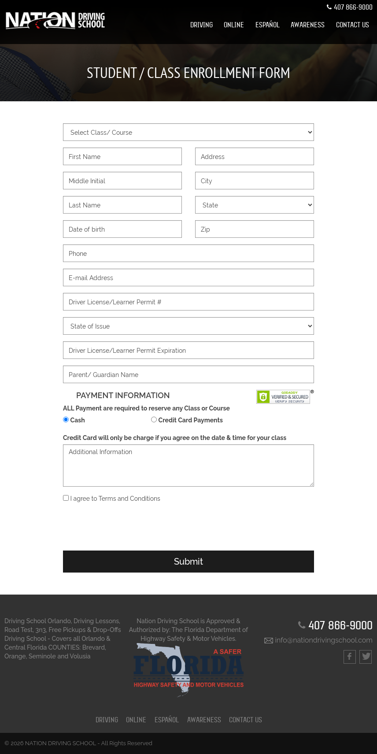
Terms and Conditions (129, 498)
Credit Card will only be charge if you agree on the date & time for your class (174, 437)
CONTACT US (352, 25)
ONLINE (234, 25)
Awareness (308, 25)
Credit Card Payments (191, 420)
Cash (77, 420)
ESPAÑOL (267, 25)
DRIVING (201, 25)
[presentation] (188, 527)
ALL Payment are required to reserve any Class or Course (146, 408)
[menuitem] (201, 25)
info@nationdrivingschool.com (318, 640)
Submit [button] (188, 561)
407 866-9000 (349, 7)
